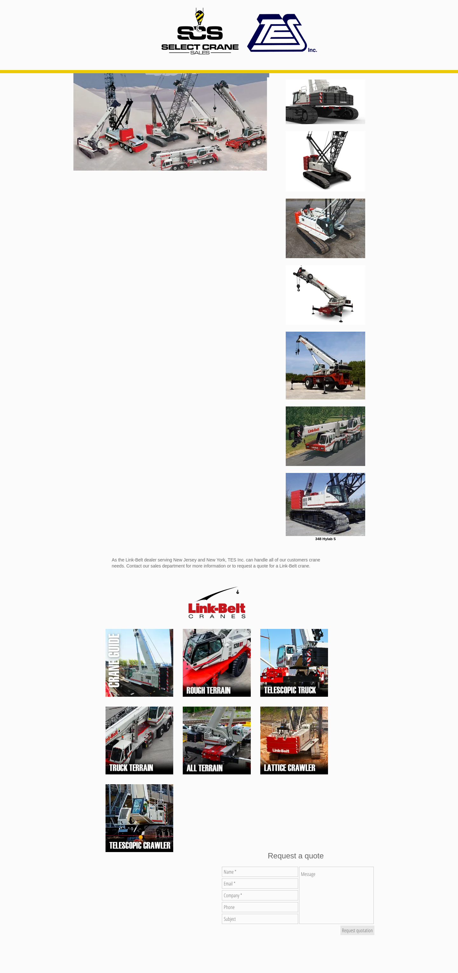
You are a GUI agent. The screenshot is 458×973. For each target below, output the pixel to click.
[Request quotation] (357, 930)
